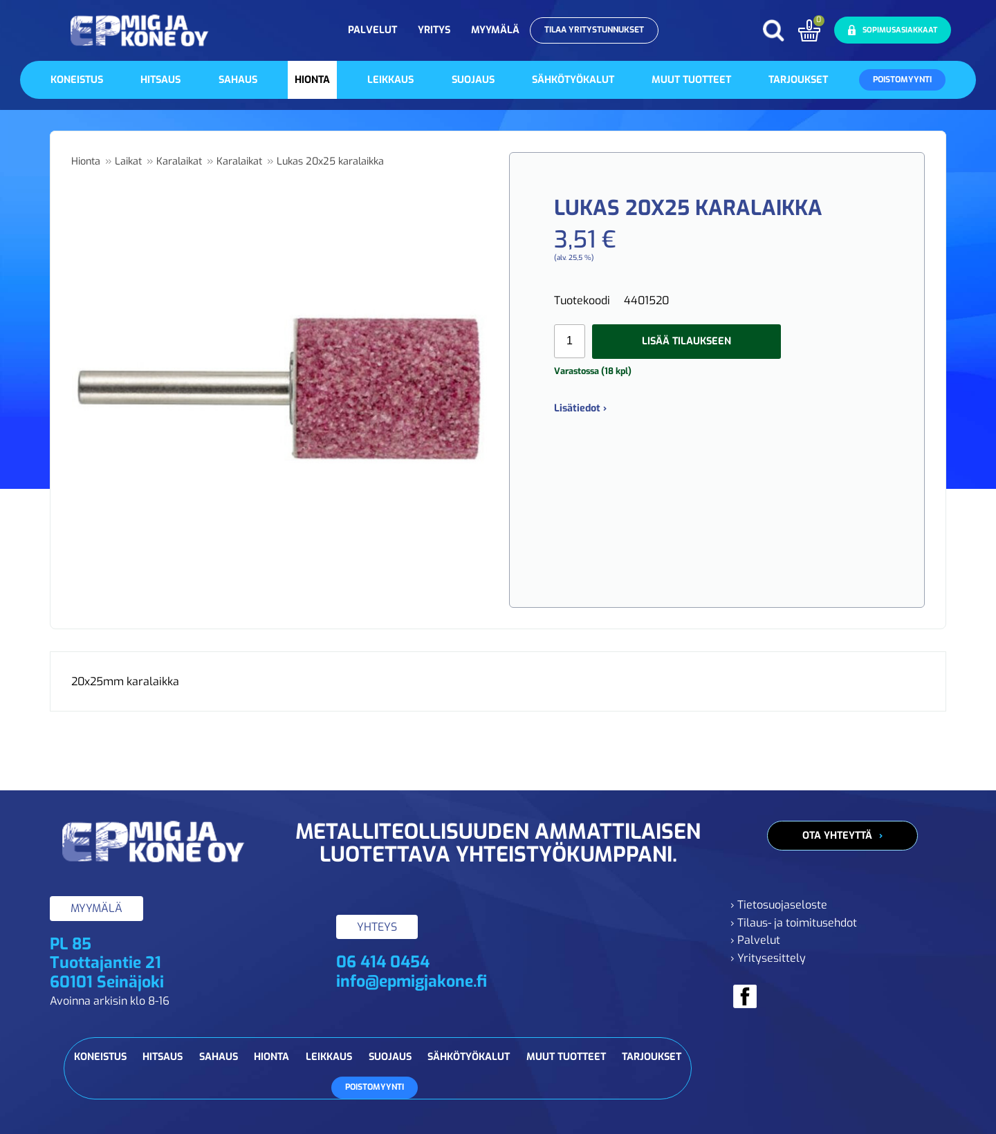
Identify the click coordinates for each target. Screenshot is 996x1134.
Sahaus (238, 79)
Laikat (128, 161)
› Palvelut (755, 940)
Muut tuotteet (691, 79)
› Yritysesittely (768, 958)
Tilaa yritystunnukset (594, 29)
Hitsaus (160, 79)
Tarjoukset (798, 79)
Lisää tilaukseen (686, 341)
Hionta (312, 79)
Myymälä (495, 30)
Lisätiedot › (580, 408)
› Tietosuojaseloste (778, 905)
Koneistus (76, 79)
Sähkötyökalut (573, 79)
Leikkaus (390, 79)
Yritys (434, 30)
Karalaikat (179, 161)
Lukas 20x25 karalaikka (330, 161)
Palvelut (372, 30)
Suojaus (473, 79)
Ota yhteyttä (837, 835)
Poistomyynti (902, 79)
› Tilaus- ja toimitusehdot (793, 922)
